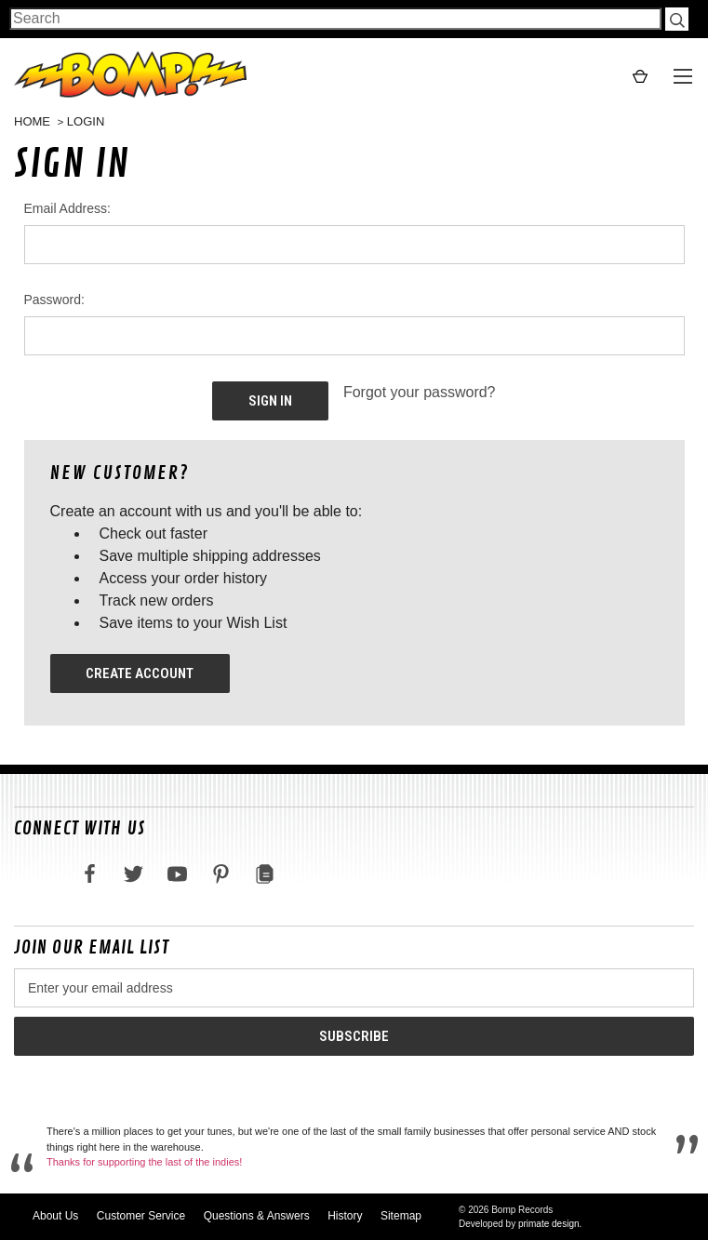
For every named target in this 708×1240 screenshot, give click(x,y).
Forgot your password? (419, 392)
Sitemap (401, 1215)
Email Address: (67, 208)
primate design (549, 1224)
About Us (55, 1215)
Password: (54, 299)
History (344, 1215)
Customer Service (141, 1215)
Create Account (140, 673)
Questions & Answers (257, 1215)
